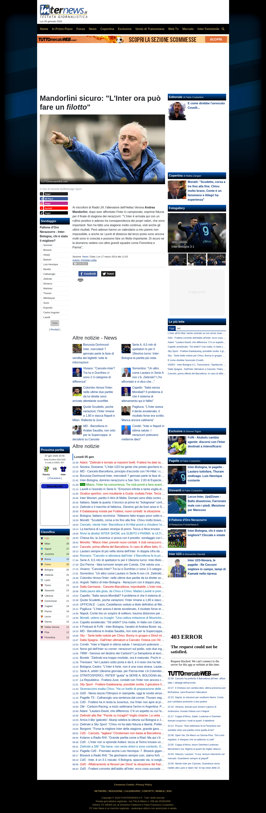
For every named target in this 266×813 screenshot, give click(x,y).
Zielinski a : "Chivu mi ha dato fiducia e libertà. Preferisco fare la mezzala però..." (139, 724)
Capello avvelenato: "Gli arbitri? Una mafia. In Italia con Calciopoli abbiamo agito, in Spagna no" (142, 622)
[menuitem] (223, 29)
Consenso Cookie (124, 784)
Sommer (47, 245)
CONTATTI (148, 791)
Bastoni (47, 259)
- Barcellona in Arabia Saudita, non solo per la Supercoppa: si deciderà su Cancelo (136, 631)
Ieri (179, 328)
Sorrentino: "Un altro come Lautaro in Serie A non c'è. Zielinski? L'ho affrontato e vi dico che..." (141, 573)
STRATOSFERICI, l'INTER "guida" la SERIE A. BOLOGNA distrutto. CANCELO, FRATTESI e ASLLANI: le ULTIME (155, 675)
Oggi (171, 328)
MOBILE (160, 791)
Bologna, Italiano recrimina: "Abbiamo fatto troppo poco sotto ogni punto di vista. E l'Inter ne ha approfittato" (150, 515)
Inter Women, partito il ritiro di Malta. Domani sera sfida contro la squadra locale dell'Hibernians (142, 498)
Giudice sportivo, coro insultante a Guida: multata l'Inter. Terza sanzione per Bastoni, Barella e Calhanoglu (149, 493)
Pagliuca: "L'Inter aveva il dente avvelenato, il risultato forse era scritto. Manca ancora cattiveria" (143, 608)
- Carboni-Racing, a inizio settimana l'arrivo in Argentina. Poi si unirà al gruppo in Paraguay (142, 706)
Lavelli (46, 317)
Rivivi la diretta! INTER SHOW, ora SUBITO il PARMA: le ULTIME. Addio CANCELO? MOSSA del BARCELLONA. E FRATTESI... (164, 533)
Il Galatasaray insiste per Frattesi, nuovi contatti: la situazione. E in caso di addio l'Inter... (137, 511)
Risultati (55, 329)
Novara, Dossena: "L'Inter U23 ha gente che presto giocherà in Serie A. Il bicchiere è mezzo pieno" (144, 466)
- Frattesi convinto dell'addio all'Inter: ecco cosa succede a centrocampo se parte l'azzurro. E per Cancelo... (153, 768)
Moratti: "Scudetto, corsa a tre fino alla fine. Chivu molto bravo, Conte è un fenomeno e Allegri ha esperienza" (151, 520)
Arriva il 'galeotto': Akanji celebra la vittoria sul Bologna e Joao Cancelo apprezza (135, 719)
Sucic (46, 302)
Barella (47, 269)
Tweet (108, 274)
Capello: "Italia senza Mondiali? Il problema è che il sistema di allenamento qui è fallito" (137, 595)
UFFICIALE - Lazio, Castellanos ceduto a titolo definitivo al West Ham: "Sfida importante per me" (143, 604)
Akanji (46, 254)
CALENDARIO (132, 791)
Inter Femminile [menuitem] (208, 29)
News (85, 256)
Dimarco (47, 283)
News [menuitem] (93, 29)
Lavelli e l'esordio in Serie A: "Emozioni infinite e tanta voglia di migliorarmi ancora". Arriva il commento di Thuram (154, 489)
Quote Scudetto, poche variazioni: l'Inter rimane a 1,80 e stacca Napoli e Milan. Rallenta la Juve (142, 600)
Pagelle (174, 460)
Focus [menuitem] (80, 29)
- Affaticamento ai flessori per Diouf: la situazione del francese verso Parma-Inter (136, 764)
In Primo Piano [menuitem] (62, 29)
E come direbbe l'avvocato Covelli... (186, 360)
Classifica (48, 532)
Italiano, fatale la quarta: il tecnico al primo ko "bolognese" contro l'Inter (126, 502)
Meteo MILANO (55, 486)
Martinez (47, 288)
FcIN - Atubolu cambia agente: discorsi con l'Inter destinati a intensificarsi (206, 442)
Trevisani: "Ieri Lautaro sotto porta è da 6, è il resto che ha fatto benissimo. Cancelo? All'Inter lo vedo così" (149, 662)
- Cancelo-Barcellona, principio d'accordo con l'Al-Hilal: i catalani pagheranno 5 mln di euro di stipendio (150, 471)
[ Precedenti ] (55, 478)
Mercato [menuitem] (188, 29)
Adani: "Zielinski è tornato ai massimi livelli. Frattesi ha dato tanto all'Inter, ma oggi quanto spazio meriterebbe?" (152, 462)
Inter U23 (175, 554)
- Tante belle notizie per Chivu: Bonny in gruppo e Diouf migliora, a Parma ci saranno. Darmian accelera (150, 635)
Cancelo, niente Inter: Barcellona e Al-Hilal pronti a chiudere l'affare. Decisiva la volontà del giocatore (146, 524)
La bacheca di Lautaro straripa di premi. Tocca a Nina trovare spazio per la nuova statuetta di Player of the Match (154, 529)
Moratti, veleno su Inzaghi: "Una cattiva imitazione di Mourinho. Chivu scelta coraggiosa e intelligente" (146, 617)
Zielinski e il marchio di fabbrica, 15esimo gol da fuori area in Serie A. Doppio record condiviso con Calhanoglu (152, 506)
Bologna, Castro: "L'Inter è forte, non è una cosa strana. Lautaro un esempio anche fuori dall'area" (144, 666)
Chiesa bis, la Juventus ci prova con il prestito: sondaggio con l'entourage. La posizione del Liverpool (146, 537)
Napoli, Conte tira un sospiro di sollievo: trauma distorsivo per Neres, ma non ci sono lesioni (140, 613)
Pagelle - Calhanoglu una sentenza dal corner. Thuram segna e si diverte (130, 697)
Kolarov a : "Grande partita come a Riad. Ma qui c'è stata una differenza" (134, 737)
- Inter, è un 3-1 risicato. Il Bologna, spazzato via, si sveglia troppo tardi (129, 759)
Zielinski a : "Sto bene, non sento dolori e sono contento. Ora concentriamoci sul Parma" (140, 746)
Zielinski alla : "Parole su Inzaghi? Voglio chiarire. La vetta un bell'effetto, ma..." (133, 715)
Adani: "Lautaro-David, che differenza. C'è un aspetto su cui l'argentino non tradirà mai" (137, 711)
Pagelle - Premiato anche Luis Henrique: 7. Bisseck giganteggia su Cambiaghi (134, 751)
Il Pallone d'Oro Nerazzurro (188, 520)
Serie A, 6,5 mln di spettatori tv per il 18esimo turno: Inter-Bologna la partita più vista (135, 560)
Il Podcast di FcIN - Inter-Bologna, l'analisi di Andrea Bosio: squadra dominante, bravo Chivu (140, 626)
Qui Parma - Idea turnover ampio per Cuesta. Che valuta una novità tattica (128, 564)
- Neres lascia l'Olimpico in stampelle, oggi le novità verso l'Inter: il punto (130, 693)
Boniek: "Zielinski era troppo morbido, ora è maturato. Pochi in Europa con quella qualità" (138, 657)
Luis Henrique (50, 264)
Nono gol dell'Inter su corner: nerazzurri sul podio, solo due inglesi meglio (128, 648)
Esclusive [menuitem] (125, 29)
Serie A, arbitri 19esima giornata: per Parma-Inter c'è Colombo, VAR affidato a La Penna (137, 671)
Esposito (47, 307)
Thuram (47, 293)
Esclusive (176, 431)
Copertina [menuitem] (107, 29)
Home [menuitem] (44, 29)
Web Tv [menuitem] (173, 29)
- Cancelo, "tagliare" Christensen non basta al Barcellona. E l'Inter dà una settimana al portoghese (147, 733)
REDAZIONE (115, 791)
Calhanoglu (49, 274)
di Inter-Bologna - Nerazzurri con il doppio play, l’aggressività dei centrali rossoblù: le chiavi (149, 582)
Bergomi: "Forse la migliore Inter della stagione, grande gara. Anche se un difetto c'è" (135, 728)
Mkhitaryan (49, 298)
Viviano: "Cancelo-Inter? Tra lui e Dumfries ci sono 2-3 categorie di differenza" (131, 569)
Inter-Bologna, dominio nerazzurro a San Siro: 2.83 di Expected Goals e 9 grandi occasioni (139, 480)
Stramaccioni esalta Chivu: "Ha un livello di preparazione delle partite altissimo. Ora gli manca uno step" (148, 688)
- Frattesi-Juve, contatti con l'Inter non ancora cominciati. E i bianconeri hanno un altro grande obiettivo (157, 680)
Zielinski (47, 278)
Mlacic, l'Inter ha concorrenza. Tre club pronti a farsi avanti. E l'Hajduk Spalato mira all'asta (142, 484)
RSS (169, 791)
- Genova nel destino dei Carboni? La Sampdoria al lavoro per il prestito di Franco (137, 653)
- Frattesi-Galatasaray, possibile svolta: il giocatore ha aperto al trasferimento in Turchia (144, 684)
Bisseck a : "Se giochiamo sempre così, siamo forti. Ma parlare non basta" (135, 755)
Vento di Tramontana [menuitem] (149, 29)
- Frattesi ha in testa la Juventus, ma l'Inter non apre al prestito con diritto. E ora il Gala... (141, 702)
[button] (55, 323)
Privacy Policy (144, 784)
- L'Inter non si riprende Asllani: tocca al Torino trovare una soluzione (128, 742)
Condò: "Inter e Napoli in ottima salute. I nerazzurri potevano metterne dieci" (129, 644)
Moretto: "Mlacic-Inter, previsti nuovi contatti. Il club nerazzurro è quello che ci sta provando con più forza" (149, 542)
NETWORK (101, 791)
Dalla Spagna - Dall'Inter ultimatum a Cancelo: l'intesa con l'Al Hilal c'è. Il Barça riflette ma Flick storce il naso (151, 640)
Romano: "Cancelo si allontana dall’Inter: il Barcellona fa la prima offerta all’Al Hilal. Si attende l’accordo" (148, 555)
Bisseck (47, 250)
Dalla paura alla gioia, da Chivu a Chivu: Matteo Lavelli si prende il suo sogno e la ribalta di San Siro (145, 591)
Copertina (176, 175)
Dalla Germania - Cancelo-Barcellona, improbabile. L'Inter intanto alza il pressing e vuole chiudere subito (148, 586)
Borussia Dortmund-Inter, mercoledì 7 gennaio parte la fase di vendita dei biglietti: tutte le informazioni (93, 353)
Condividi (88, 274)
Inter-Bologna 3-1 (182, 246)
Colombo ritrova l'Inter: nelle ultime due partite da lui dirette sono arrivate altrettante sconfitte (140, 577)
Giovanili (175, 490)
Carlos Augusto (51, 312)
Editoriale (175, 97)
